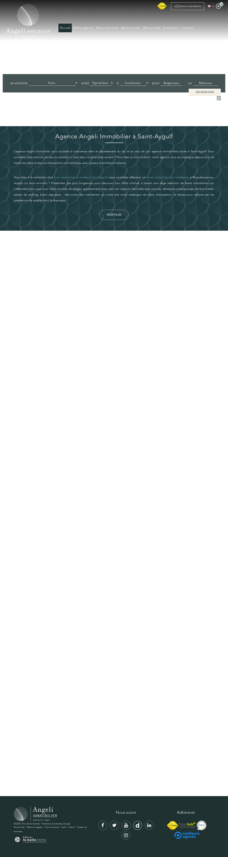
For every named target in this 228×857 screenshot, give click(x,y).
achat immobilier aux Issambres (167, 177)
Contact (187, 28)
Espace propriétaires (187, 6)
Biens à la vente (107, 28)
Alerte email (151, 28)
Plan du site (19, 827)
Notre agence (83, 28)
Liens (64, 827)
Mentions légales (34, 827)
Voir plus (114, 214)
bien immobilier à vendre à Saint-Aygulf (80, 177)
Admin (72, 827)
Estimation (170, 28)
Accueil (65, 28)
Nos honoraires (52, 827)
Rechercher (205, 92)
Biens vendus (130, 28)
